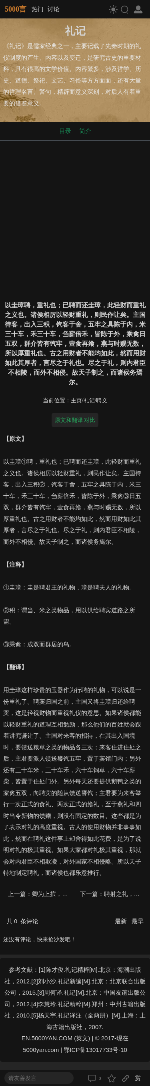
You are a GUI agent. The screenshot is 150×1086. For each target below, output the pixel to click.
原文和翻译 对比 (75, 420)
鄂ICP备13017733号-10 (95, 1049)
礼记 (89, 401)
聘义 (101, 401)
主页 (76, 401)
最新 (121, 921)
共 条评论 (22, 921)
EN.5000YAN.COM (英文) (56, 1038)
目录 (65, 130)
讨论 (54, 9)
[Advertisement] (75, 219)
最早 (138, 921)
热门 (38, 9)
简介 (85, 130)
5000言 (15, 9)
